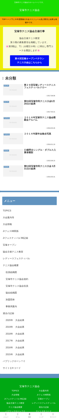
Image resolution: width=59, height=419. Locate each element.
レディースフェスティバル (16, 258)
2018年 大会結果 (15, 334)
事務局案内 (11, 306)
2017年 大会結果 (15, 340)
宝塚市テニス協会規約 (17, 279)
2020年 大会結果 (15, 320)
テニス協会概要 (11, 265)
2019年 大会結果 (15, 327)
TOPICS (7, 210)
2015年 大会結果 (15, 354)
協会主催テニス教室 (13, 252)
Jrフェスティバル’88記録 (15, 238)
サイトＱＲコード (12, 368)
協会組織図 (11, 292)
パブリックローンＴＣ (14, 361)
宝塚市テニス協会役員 (17, 286)
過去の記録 (8, 313)
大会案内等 (8, 217)
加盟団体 (10, 299)
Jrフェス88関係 (10, 231)
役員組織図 (11, 272)
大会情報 (7, 224)
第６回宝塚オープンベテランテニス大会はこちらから (29, 60)
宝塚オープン (9, 245)
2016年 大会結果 (15, 347)
